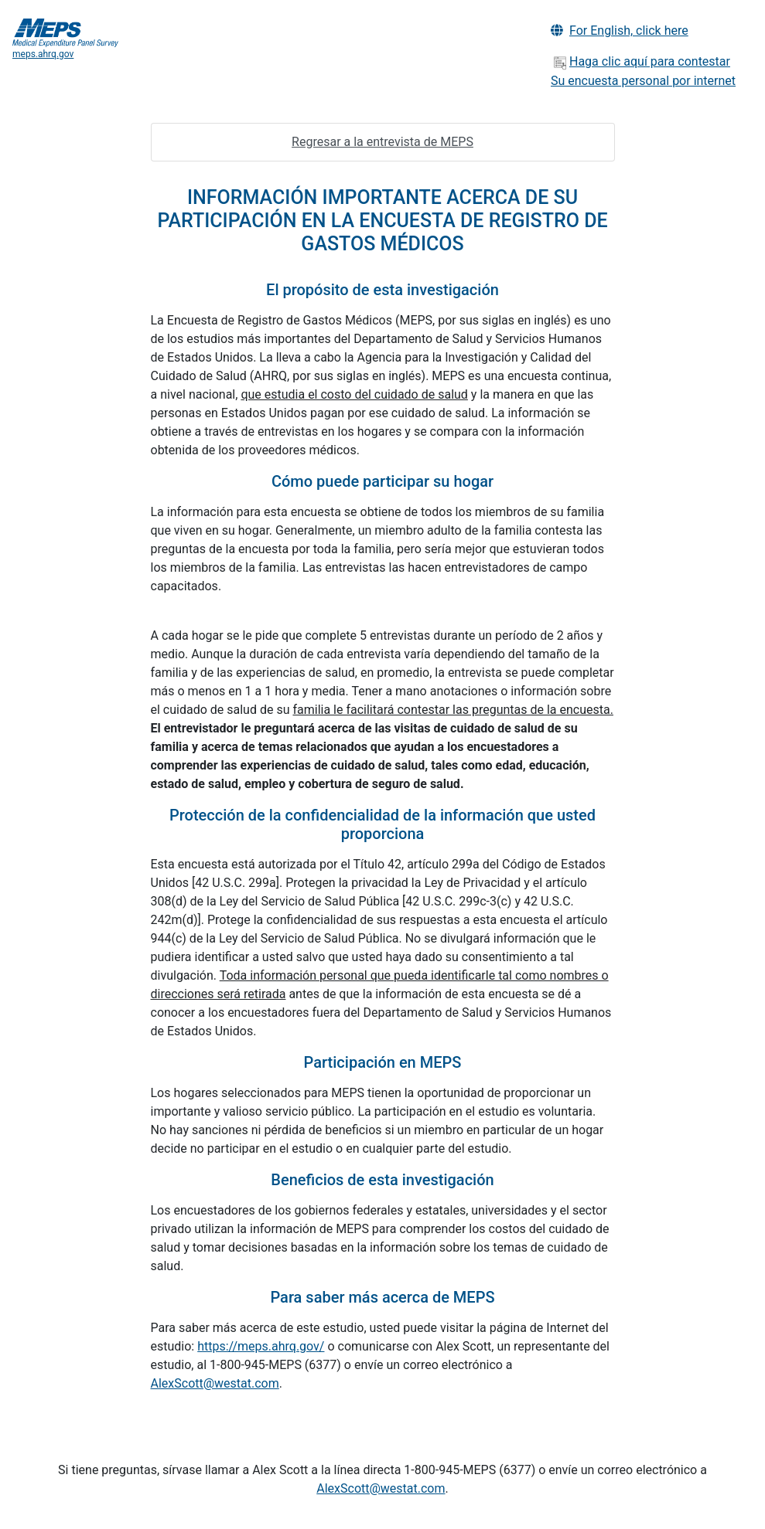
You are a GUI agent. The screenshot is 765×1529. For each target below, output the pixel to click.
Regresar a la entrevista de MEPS (382, 141)
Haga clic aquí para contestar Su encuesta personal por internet (643, 71)
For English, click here (619, 30)
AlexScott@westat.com (215, 1383)
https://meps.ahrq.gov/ (260, 1346)
